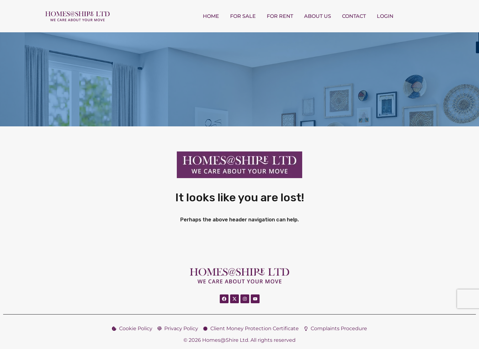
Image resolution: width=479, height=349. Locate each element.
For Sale (243, 16)
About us (317, 16)
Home (211, 16)
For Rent (280, 16)
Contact (354, 16)
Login (385, 16)
